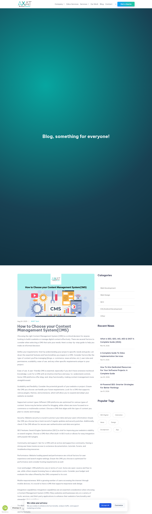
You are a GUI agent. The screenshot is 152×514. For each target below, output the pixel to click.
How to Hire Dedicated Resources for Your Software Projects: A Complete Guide (115, 370)
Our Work (94, 4)
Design (113, 422)
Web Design (105, 295)
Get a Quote (126, 4)
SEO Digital (104, 415)
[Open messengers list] (5, 508)
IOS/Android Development (111, 309)
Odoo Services (72, 4)
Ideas (102, 422)
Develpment (104, 430)
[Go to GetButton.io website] (5, 512)
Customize (119, 505)
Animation (119, 415)
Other (102, 316)
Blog (102, 4)
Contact (108, 4)
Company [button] (59, 4)
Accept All (105, 505)
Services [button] (84, 4)
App (117, 430)
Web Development (108, 288)
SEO (102, 302)
